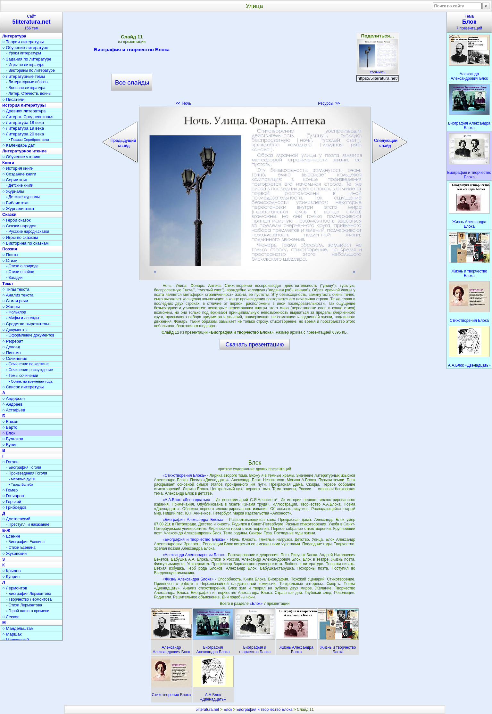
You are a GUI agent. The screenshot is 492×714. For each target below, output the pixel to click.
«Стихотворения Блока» (184, 475)
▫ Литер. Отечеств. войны (28, 93)
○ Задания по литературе (26, 59)
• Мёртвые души (22, 479)
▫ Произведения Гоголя (26, 473)
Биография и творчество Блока (132, 50)
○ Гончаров (13, 495)
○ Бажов (10, 421)
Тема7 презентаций (469, 22)
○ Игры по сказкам (20, 237)
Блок (227, 709)
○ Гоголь (10, 461)
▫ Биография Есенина (25, 542)
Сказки (9, 214)
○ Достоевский (16, 518)
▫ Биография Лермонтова (28, 593)
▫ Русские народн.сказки (27, 231)
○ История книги (18, 168)
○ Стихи (10, 260)
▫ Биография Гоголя (23, 467)
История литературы (24, 105)
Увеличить (377, 70)
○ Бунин (10, 444)
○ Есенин (11, 536)
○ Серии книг (14, 179)
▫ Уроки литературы (23, 53)
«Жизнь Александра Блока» (188, 579)
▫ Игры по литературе (25, 64)
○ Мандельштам (18, 628)
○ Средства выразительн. (27, 323)
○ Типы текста (15, 289)
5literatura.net (207, 709)
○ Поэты (10, 254)
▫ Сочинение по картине (27, 364)
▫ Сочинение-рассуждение (29, 370)
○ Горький (11, 501)
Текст (7, 283)
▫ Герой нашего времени (27, 611)
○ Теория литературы (23, 41)
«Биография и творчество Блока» (194, 539)
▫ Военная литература (25, 87)
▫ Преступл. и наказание (27, 524)
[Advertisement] (254, 61)
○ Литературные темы (23, 76)
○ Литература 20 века (23, 134)
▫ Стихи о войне (20, 272)
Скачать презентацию (255, 344)
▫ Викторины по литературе (30, 70)
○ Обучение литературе (25, 47)
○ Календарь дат (18, 145)
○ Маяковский (15, 639)
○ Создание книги (19, 174)
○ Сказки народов (19, 225)
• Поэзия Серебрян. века (29, 140)
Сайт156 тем (31, 22)
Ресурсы (329, 103)
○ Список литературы (23, 387)
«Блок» (256, 603)
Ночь (183, 103)
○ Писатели (13, 99)
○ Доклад (11, 347)
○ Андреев (12, 404)
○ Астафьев (13, 410)
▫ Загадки (14, 277)
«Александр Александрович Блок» (193, 555)
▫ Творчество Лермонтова (29, 599)
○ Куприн (11, 576)
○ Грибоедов (14, 507)
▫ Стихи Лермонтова (24, 605)
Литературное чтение (24, 151)
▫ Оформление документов (30, 335)
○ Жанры (11, 306)
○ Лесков (11, 616)
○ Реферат (12, 341)
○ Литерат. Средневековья (28, 116)
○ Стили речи (15, 300)
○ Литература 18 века (23, 122)
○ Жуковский (14, 553)
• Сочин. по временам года (31, 381)
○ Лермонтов (14, 588)
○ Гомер (10, 490)
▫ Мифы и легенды (22, 318)
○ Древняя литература (24, 111)
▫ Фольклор (16, 312)
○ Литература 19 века (23, 128)
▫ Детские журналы (23, 197)
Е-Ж (6, 530)
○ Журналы (13, 191)
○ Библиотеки (15, 202)
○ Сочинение (14, 358)
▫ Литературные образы (27, 82)
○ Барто (9, 427)
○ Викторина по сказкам (25, 243)
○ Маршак (11, 634)
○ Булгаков (12, 438)
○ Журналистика (18, 208)
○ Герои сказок (16, 220)
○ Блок (8, 433)
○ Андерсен (13, 398)
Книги (8, 162)
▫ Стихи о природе (22, 266)
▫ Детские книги (19, 185)
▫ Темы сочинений (22, 375)
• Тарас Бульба (21, 484)
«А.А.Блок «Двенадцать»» (186, 500)
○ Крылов (11, 570)
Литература (14, 36)
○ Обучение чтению (21, 156)
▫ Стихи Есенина (21, 547)
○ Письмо (11, 352)
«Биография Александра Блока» (193, 519)
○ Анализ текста (17, 295)
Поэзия (9, 249)
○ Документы (14, 329)
